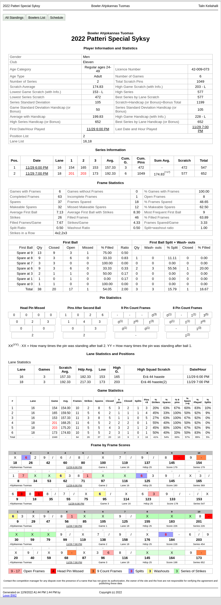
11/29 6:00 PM (98, 129)
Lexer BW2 (10, 595)
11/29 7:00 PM (200, 129)
